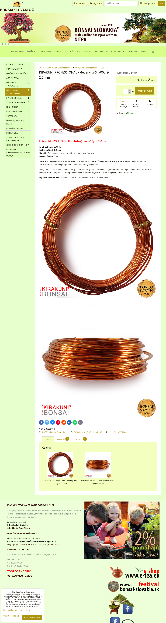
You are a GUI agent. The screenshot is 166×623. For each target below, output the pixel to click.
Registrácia (96, 3)
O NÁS (31, 51)
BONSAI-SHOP (17, 51)
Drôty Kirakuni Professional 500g (88, 432)
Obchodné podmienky (17, 145)
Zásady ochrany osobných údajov (16, 610)
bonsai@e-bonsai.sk (15, 533)
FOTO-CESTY (117, 51)
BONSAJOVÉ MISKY (18, 111)
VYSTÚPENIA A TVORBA (49, 51)
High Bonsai (12, 107)
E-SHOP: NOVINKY (117, 432)
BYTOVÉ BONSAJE (18, 98)
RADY (87, 51)
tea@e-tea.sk (31, 533)
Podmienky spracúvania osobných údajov (18, 152)
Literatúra (12, 132)
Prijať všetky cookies (32, 617)
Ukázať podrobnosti (11, 616)
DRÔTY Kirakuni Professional (55, 432)
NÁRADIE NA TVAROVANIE (18, 84)
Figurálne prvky (14, 128)
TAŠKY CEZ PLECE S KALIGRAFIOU (15, 139)
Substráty (11, 116)
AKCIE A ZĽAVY (12, 78)
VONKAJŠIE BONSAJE (18, 102)
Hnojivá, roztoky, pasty (15, 122)
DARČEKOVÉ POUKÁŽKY (17, 73)
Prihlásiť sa (79, 3)
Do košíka (144, 91)
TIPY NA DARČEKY (14, 69)
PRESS (143, 51)
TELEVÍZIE (132, 51)
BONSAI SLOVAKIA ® (17, 9)
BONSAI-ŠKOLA (72, 51)
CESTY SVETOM (101, 51)
